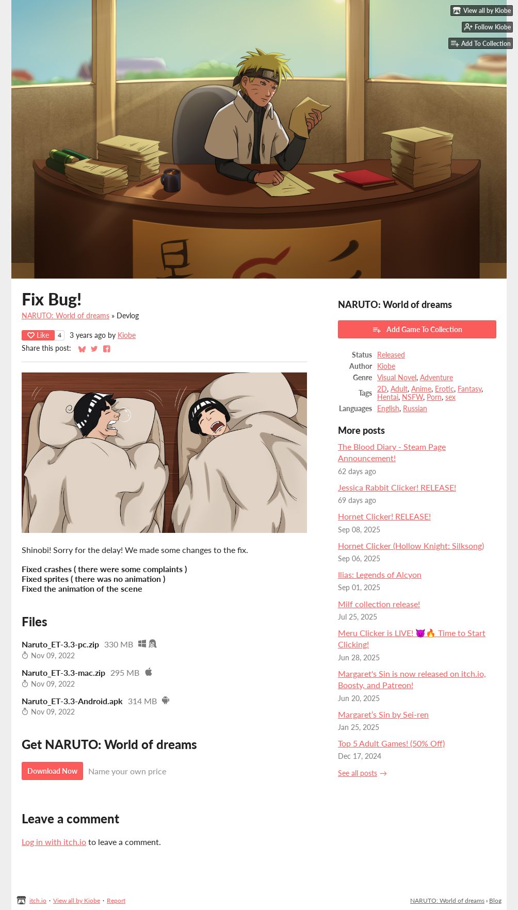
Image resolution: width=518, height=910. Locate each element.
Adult (399, 389)
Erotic (444, 389)
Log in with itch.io (54, 842)
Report (116, 900)
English (388, 408)
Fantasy (469, 389)
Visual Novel (396, 377)
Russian (415, 408)
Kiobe (127, 335)
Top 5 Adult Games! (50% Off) (391, 743)
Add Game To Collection (417, 329)
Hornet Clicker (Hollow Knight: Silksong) (411, 545)
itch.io (37, 900)
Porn (434, 397)
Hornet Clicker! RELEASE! (384, 516)
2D (382, 389)
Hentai (387, 397)
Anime (421, 389)
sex (450, 397)
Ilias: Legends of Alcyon (380, 574)
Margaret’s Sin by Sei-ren (383, 714)
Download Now (52, 771)
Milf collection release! (379, 604)
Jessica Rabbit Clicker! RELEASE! (397, 487)
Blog (495, 900)
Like (38, 335)
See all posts (357, 773)
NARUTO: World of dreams (65, 316)
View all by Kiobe (76, 900)
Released (391, 355)
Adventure (436, 377)
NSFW (412, 397)
